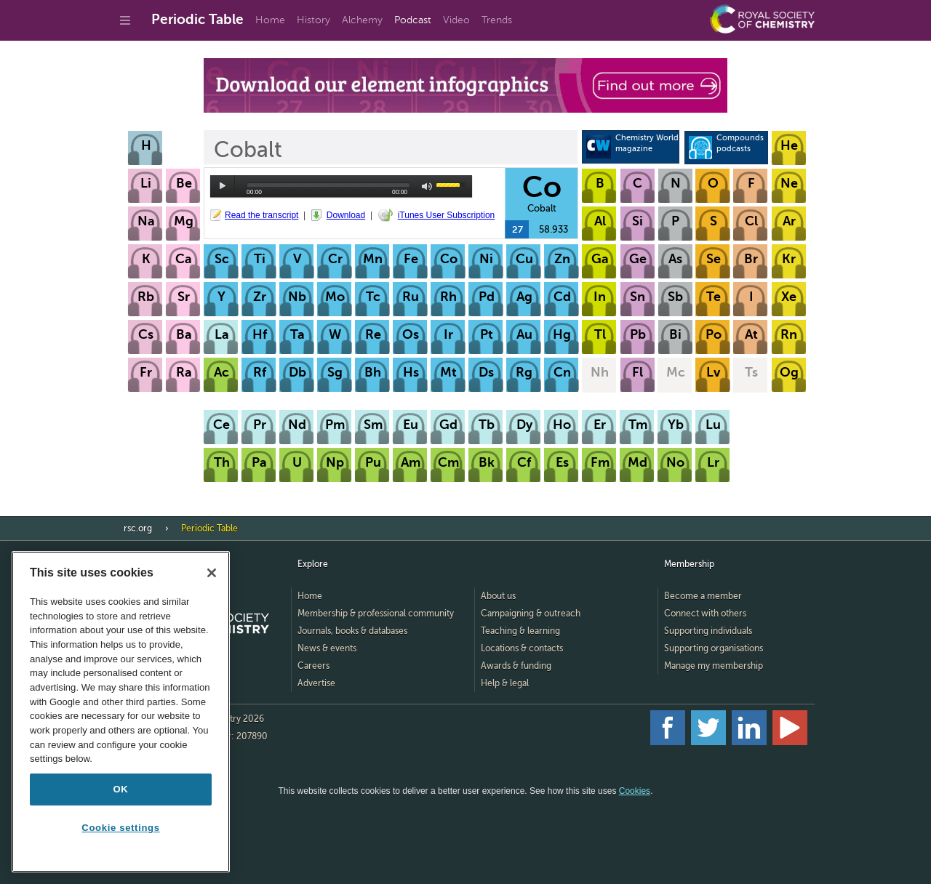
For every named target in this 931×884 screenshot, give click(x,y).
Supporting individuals (708, 631)
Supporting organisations (713, 648)
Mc (675, 372)
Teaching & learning (520, 631)
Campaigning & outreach (530, 613)
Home (270, 20)
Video (456, 20)
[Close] (212, 573)
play (222, 186)
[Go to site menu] (125, 20)
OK (121, 789)
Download (346, 215)
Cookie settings (120, 827)
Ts (751, 372)
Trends (497, 20)
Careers (313, 666)
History (313, 20)
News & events (326, 648)
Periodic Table (197, 19)
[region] (121, 711)
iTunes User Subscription (446, 215)
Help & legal (505, 683)
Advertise (316, 683)
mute (427, 186)
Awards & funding (516, 666)
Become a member (703, 596)
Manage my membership (713, 666)
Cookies (634, 791)
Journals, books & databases (352, 631)
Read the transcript (261, 215)
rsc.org (138, 528)
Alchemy (362, 20)
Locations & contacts (522, 648)
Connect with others (705, 613)
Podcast (412, 20)
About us (498, 596)
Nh (600, 372)
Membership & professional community (375, 613)
